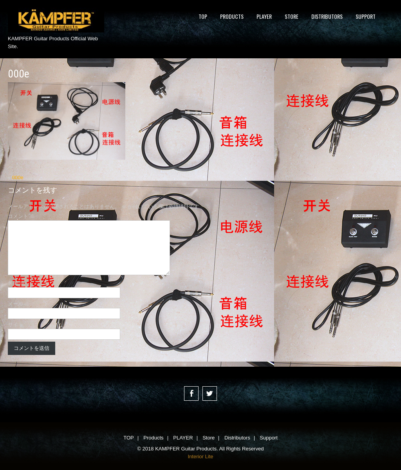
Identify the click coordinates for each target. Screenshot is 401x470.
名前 (16, 283)
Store (291, 16)
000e (17, 177)
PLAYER (264, 16)
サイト (15, 325)
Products (232, 16)
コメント (21, 216)
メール (19, 304)
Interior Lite (200, 456)
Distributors (327, 16)
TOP (203, 16)
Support (366, 16)
